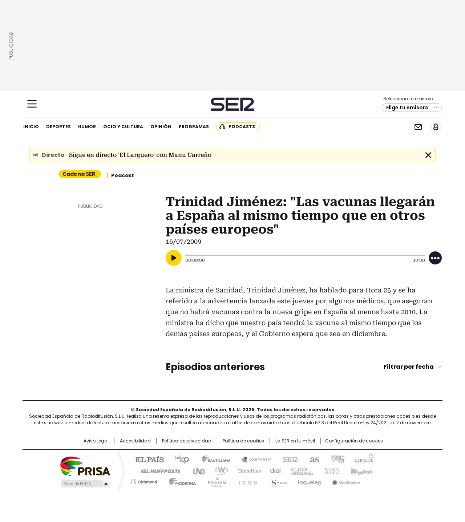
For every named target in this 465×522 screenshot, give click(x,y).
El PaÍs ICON (245, 481)
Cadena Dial (273, 470)
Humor (87, 127)
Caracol (363, 459)
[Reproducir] (174, 258)
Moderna (180, 481)
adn (337, 459)
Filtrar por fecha (409, 367)
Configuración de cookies (354, 441)
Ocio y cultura (123, 127)
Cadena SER (232, 104)
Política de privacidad (186, 441)
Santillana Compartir (253, 459)
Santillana (213, 459)
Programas (194, 127)
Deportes (58, 127)
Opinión (160, 127)
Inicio (31, 127)
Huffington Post (157, 470)
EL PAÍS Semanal (300, 470)
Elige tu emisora (407, 107)
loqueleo (309, 481)
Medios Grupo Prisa (85, 483)
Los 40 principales (179, 459)
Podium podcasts (214, 481)
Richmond (144, 481)
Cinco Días (246, 470)
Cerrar (428, 155)
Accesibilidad (135, 441)
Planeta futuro (330, 470)
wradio (218, 470)
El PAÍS (146, 459)
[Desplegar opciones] (435, 257)
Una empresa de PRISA (85, 466)
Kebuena (360, 470)
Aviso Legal (96, 441)
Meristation (345, 481)
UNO (196, 470)
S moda (277, 481)
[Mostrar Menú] (32, 104)
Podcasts (242, 127)
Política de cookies (243, 441)
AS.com (313, 459)
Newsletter (418, 127)
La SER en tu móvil (295, 441)
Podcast (122, 175)
